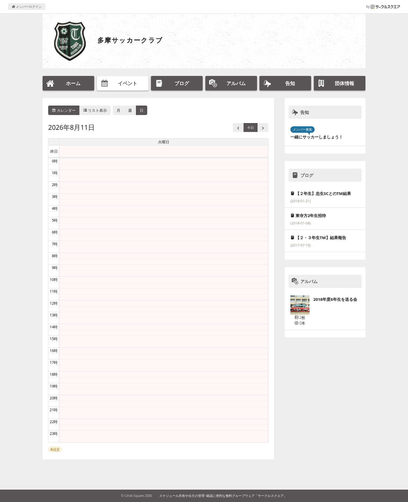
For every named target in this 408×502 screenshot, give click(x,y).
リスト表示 (95, 110)
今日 (250, 127)
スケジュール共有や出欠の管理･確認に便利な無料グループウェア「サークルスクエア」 (223, 495)
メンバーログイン (27, 6)
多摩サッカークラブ (130, 40)
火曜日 (163, 141)
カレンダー (64, 110)
